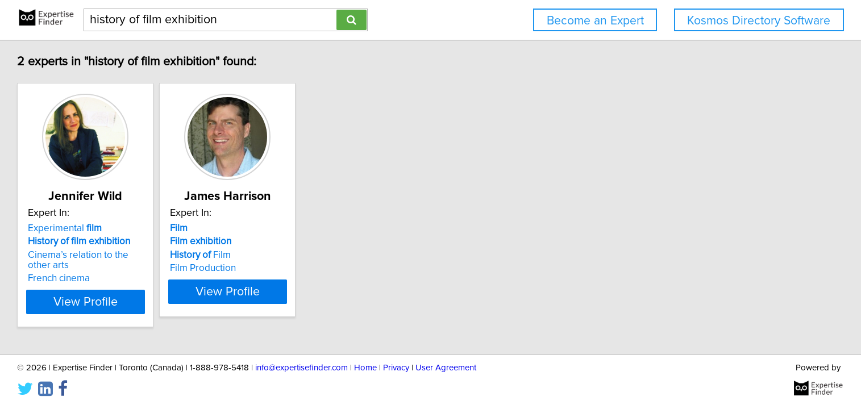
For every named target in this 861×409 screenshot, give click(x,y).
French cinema (132, 278)
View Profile (172, 301)
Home (365, 368)
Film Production (304, 268)
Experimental (137, 228)
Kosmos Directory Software (758, 21)
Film (301, 255)
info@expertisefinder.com (301, 368)
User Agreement (445, 368)
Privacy (396, 368)
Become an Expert (595, 21)
